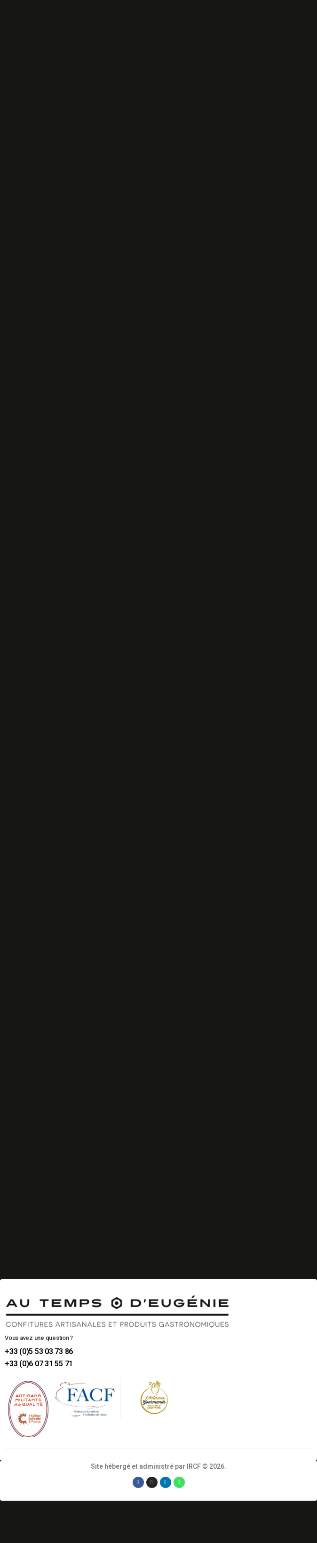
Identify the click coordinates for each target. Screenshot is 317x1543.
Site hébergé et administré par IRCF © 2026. (158, 1466)
